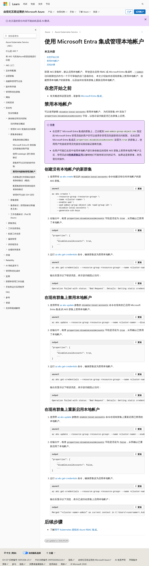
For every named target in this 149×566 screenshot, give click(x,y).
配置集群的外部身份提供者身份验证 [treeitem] (24, 187)
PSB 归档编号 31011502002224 (49, 559)
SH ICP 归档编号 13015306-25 (16, 559)
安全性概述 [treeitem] (13, 113)
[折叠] (36, 29)
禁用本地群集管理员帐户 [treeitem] (24, 171)
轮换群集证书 (76, 154)
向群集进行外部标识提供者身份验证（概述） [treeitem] (24, 179)
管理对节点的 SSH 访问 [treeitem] (23, 194)
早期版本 (133, 559)
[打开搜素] (143, 4)
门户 (129, 11)
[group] (97, 268)
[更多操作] (141, 32)
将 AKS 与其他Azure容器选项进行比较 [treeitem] (21, 58)
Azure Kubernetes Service (66, 32)
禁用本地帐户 (53, 60)
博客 (4, 564)
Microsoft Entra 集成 (91, 95)
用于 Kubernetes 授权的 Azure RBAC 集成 (76, 529)
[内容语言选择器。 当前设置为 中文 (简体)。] (10, 553)
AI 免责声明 (120, 559)
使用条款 (53, 564)
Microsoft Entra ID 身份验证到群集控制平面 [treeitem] (24, 147)
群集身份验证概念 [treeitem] (21, 139)
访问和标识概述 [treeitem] (17, 123)
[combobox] (19, 36)
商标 (63, 564)
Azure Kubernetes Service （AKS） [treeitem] (17, 44)
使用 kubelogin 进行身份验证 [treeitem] (24, 155)
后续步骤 (51, 64)
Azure (47, 32)
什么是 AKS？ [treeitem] (12, 51)
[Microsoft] (5, 4)
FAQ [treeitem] (8, 292)
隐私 (71, 559)
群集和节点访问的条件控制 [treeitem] (24, 164)
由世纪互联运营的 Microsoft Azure (93, 559)
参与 (14, 564)
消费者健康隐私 (36, 564)
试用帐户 (140, 11)
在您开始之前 (53, 57)
